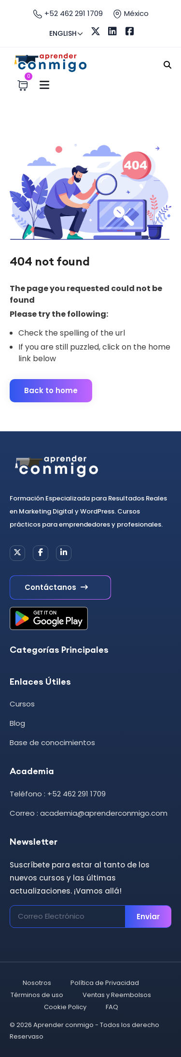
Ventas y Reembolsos (117, 994)
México (130, 13)
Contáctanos (56, 587)
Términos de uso (37, 994)
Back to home (51, 390)
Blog (17, 723)
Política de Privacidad (104, 982)
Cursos (22, 704)
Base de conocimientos (52, 742)
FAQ (112, 1007)
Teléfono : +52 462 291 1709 (58, 794)
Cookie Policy (65, 1007)
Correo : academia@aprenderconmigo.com (88, 813)
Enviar (148, 916)
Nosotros (37, 982)
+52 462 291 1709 (68, 13)
